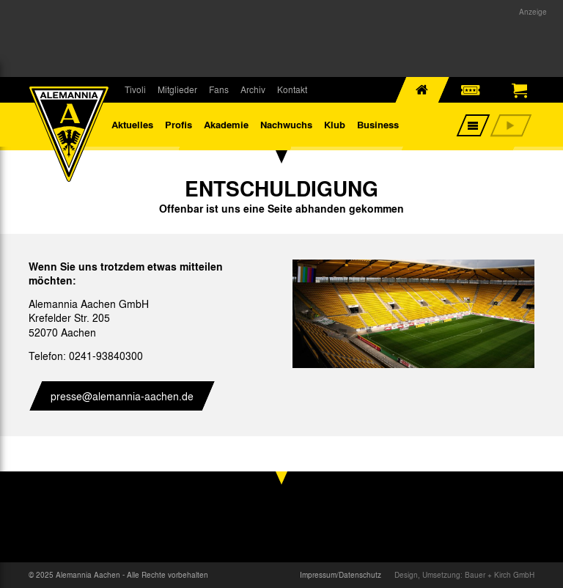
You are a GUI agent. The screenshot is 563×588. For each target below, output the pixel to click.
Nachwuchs (286, 124)
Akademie (226, 124)
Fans (219, 89)
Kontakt (292, 89)
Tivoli (135, 89)
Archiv (252, 89)
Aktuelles (132, 124)
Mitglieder (177, 89)
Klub (334, 124)
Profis (178, 124)
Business (378, 124)
